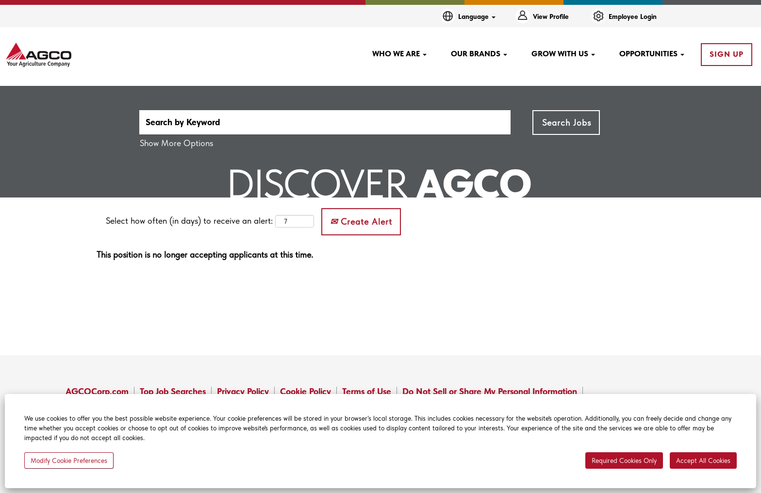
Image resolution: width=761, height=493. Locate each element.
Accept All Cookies (703, 460)
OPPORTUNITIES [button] (651, 53)
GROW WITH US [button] (563, 53)
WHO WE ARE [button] (399, 53)
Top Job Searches (173, 391)
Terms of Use (366, 391)
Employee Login (633, 16)
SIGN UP (727, 54)
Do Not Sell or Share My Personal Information (489, 391)
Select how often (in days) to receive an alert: (189, 220)
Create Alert (361, 221)
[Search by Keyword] (325, 122)
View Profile (551, 16)
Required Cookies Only (624, 460)
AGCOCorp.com (97, 391)
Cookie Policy (305, 391)
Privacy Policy (243, 391)
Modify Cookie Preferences (69, 460)
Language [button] (477, 16)
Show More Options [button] (176, 143)
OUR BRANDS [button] (479, 53)
